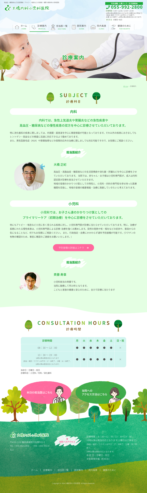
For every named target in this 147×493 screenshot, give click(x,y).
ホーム (125, 86)
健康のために (109, 470)
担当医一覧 (63, 470)
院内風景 (93, 470)
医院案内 (78, 470)
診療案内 (47, 470)
